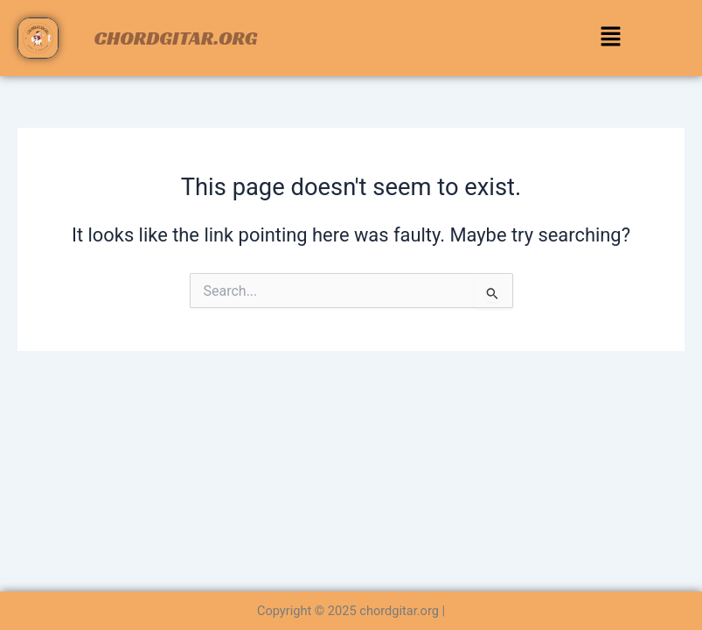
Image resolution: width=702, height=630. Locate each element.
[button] (610, 38)
